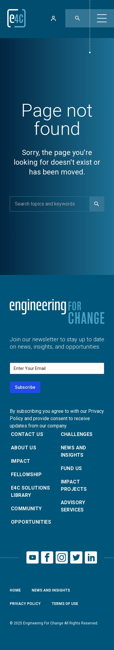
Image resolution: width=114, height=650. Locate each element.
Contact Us (27, 434)
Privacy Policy (25, 604)
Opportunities (31, 522)
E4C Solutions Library (30, 491)
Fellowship (26, 474)
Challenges (77, 434)
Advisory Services (73, 506)
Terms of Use (65, 604)
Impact (20, 461)
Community (26, 508)
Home (15, 590)
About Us (23, 448)
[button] (102, 18)
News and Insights (73, 451)
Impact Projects (74, 485)
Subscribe (25, 387)
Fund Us (71, 468)
